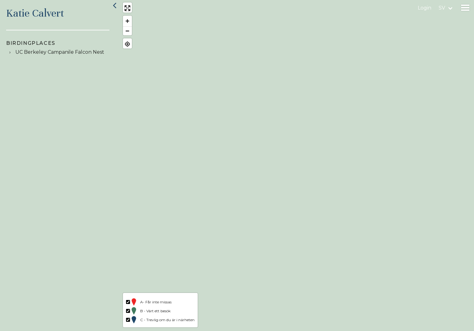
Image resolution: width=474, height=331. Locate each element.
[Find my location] (126, 44)
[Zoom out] (126, 31)
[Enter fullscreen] (126, 8)
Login (424, 8)
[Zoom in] (126, 21)
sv (442, 8)
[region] (296, 165)
